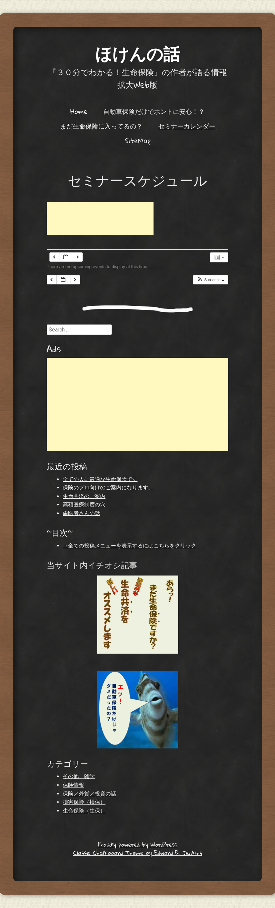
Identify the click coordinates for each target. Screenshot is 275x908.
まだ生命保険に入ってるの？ (101, 126)
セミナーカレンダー (186, 126)
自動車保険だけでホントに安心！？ (154, 111)
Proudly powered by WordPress (137, 844)
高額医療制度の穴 (84, 504)
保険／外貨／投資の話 (89, 793)
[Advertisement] (100, 218)
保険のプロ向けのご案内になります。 (108, 487)
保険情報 (73, 785)
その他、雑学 (79, 776)
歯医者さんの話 (81, 513)
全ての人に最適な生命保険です (100, 479)
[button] (210, 279)
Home (78, 111)
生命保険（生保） (84, 811)
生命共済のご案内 (84, 496)
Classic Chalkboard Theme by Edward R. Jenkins (137, 853)
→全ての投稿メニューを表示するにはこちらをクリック (129, 545)
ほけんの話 (137, 53)
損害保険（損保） (84, 802)
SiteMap (138, 140)
